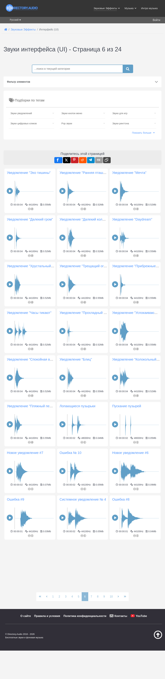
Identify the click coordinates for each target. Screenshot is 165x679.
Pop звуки (66, 170)
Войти (156, 20)
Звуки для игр (119, 160)
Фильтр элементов (18, 129)
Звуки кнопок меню (71, 160)
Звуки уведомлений (21, 160)
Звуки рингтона (120, 170)
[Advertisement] (82, 79)
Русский (14, 19)
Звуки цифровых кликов (23, 170)
